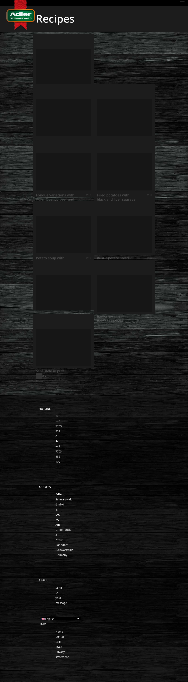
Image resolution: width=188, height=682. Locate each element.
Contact (60, 637)
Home (59, 631)
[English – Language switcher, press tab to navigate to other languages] (61, 618)
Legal (58, 642)
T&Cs (58, 647)
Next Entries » (39, 376)
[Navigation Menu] (182, 3)
